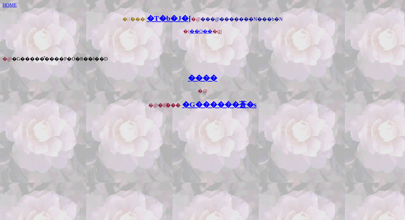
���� (202, 78)
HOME (9, 5)
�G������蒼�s (219, 104)
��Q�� (201, 31)
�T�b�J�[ (169, 18)
